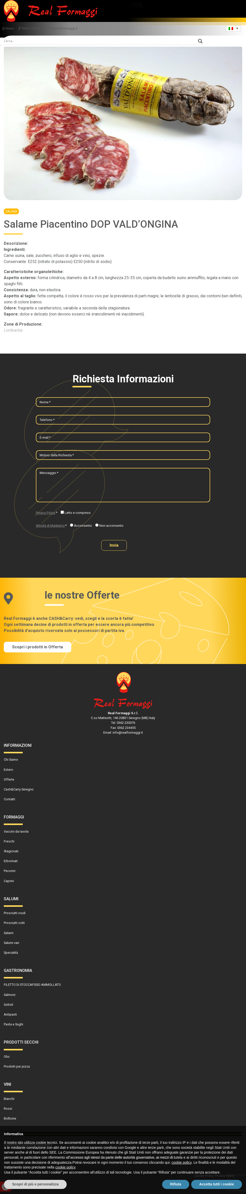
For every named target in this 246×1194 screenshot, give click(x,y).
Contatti (9, 799)
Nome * (45, 402)
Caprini (9, 881)
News (8, 28)
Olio (7, 1056)
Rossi (8, 1108)
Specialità (11, 952)
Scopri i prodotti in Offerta (37, 647)
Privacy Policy (45, 513)
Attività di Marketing (50, 525)
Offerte (9, 779)
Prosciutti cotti (14, 923)
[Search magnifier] (200, 41)
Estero (8, 770)
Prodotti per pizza (17, 1066)
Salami (11, 211)
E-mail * (45, 437)
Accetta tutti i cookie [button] (216, 1184)
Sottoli (8, 1004)
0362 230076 (30, 28)
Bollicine (10, 1118)
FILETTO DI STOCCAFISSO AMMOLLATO (32, 985)
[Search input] (99, 41)
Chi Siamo (11, 759)
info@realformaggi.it (60, 28)
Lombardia (13, 330)
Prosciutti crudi (15, 913)
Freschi (9, 841)
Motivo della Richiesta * (57, 455)
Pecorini (9, 871)
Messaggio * (49, 473)
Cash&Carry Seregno (19, 789)
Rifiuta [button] (175, 1184)
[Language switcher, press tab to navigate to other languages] (233, 28)
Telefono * (47, 420)
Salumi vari (11, 943)
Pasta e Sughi (13, 1024)
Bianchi (9, 1099)
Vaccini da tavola (16, 831)
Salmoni (9, 995)
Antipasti (10, 1014)
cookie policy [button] (181, 1162)
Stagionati (11, 851)
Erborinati (11, 861)
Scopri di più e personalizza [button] (35, 1184)
